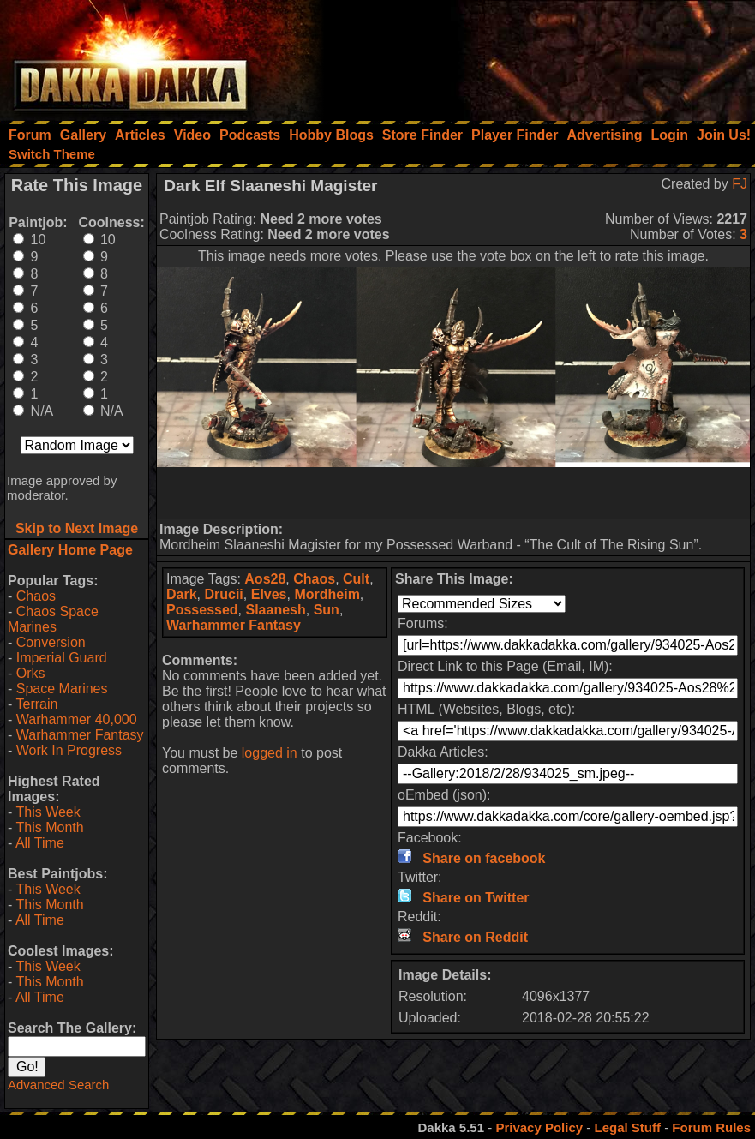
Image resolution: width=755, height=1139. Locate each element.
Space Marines (62, 688)
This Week (47, 812)
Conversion (51, 642)
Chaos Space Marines (53, 619)
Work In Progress (69, 750)
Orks (30, 673)
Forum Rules (711, 1127)
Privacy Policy (539, 1127)
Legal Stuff (627, 1127)
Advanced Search (58, 1084)
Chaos (36, 596)
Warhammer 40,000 (76, 719)
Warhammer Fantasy (80, 735)
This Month (49, 827)
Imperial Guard (61, 657)
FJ (739, 184)
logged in (269, 753)
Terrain (36, 704)
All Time (39, 843)
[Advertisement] (524, 55)
